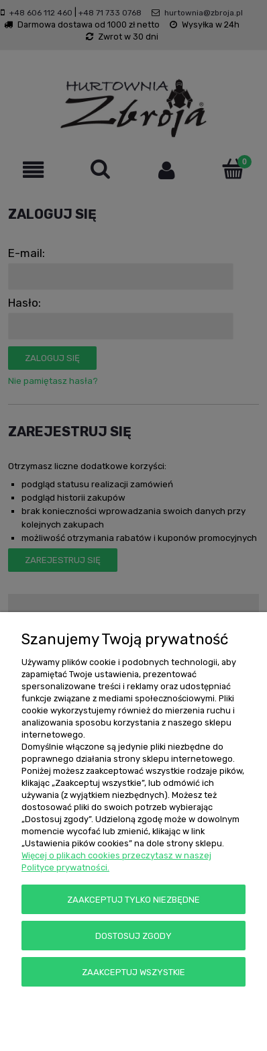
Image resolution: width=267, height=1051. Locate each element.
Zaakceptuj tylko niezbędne (133, 900)
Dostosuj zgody (133, 936)
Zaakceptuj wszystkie (133, 972)
